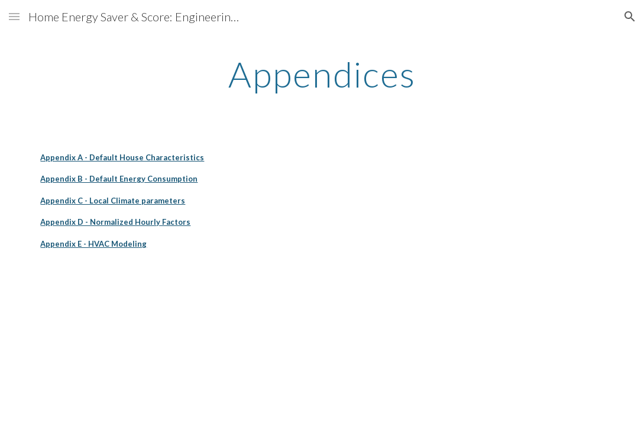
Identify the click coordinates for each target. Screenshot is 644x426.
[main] (322, 74)
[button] (14, 16)
